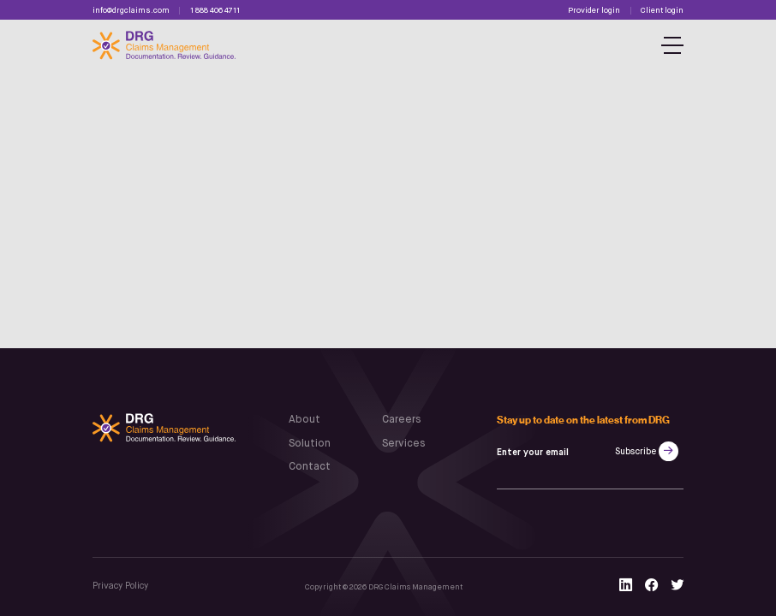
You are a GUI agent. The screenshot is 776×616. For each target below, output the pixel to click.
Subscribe (635, 451)
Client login (662, 11)
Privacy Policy (120, 586)
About (304, 420)
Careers (401, 420)
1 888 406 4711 (215, 11)
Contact (310, 467)
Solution (310, 444)
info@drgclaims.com (131, 11)
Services (403, 444)
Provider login (594, 11)
